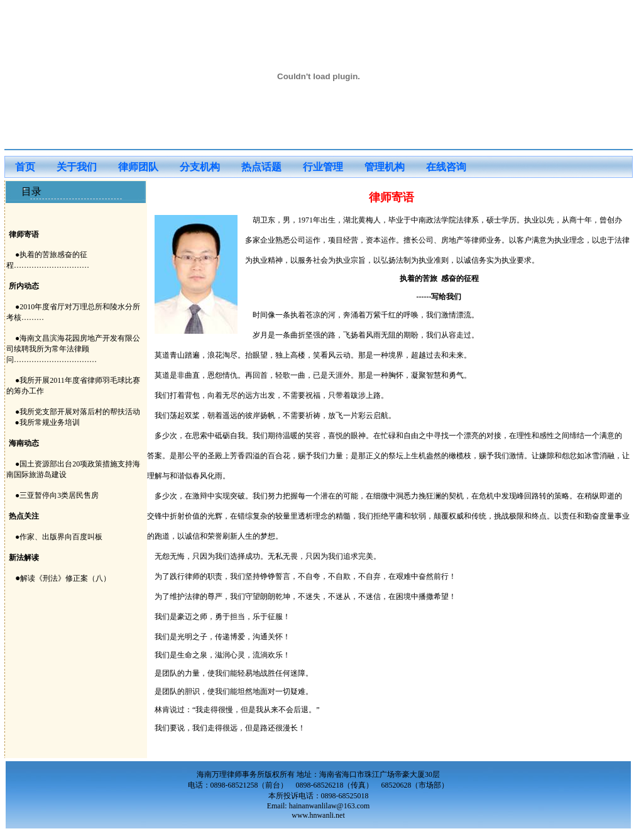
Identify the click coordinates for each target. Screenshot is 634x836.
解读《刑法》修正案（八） (65, 578)
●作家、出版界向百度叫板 (58, 536)
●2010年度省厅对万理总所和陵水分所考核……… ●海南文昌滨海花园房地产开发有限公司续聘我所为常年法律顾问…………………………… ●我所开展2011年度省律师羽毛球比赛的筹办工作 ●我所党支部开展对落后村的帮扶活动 (73, 359)
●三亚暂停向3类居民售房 (57, 495)
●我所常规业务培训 (43, 422)
